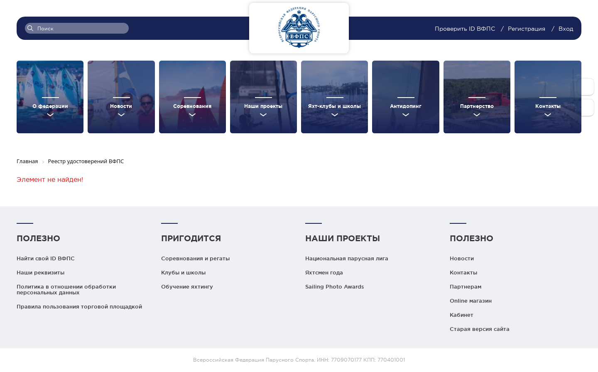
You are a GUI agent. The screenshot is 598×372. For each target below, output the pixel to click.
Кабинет (461, 315)
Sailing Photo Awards (334, 286)
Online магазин (471, 300)
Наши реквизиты (40, 272)
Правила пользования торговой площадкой (79, 306)
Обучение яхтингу (187, 286)
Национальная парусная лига (346, 258)
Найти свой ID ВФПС (46, 258)
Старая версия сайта (480, 329)
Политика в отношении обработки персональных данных (66, 289)
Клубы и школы (183, 272)
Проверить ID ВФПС (466, 28)
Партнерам (465, 286)
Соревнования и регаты (195, 258)
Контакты (463, 272)
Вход (566, 28)
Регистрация (526, 28)
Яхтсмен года (324, 272)
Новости (462, 258)
